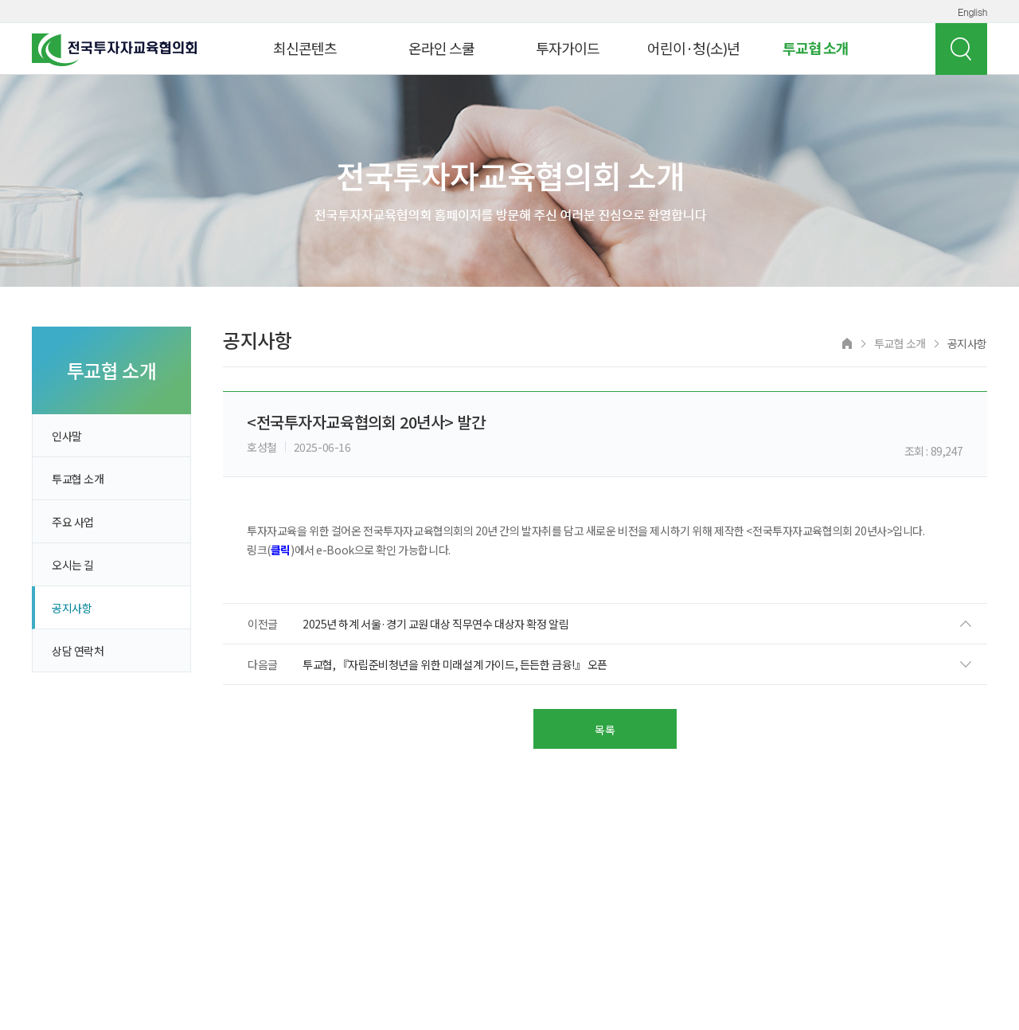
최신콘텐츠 (305, 47)
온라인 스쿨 (441, 47)
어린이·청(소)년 (693, 47)
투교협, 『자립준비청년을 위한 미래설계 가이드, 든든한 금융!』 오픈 (455, 664)
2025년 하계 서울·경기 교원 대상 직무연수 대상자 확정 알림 (435, 624)
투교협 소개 (816, 47)
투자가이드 (567, 47)
